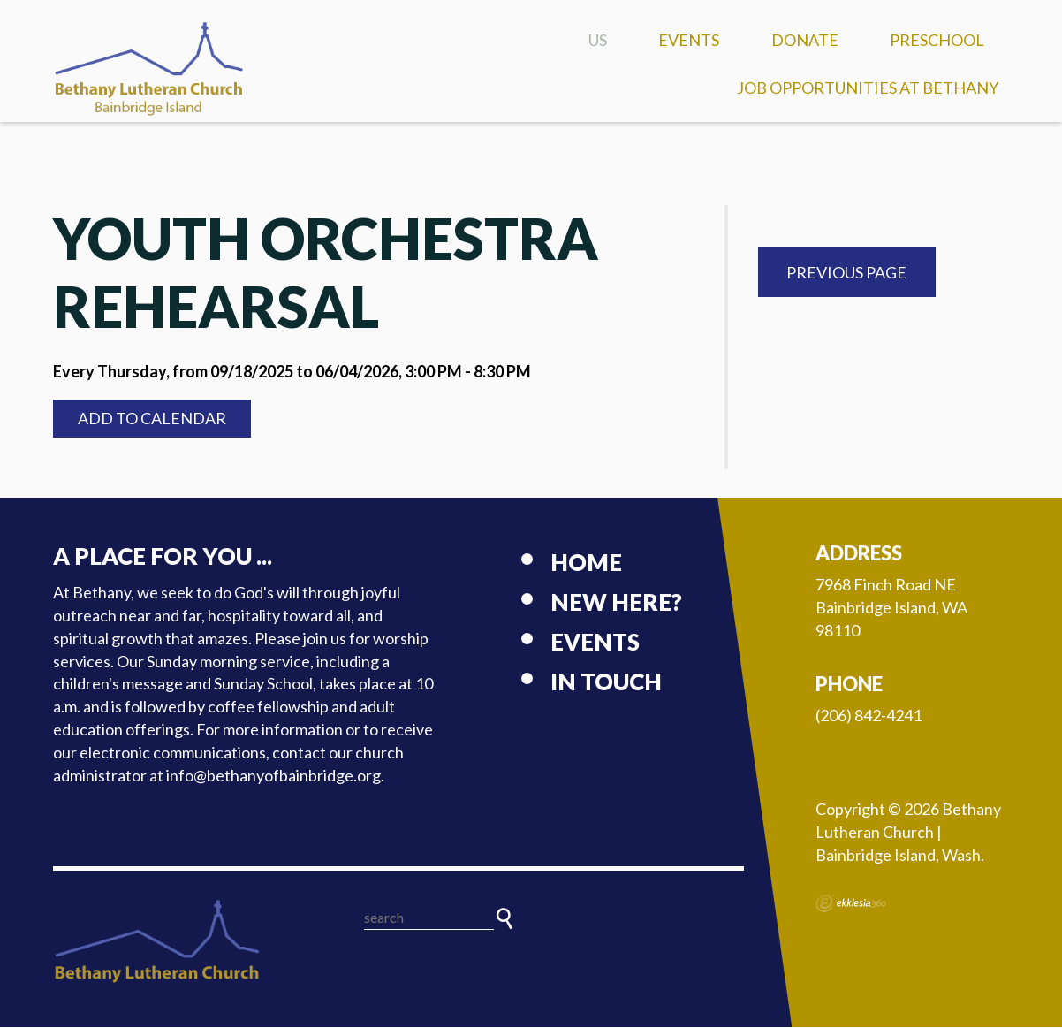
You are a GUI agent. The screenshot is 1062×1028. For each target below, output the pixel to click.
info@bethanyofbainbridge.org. (275, 776)
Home (586, 563)
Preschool (937, 39)
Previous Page (846, 273)
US (597, 39)
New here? (616, 603)
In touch (606, 682)
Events (688, 39)
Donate (804, 39)
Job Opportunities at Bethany (867, 87)
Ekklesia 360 (850, 904)
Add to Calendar (152, 419)
